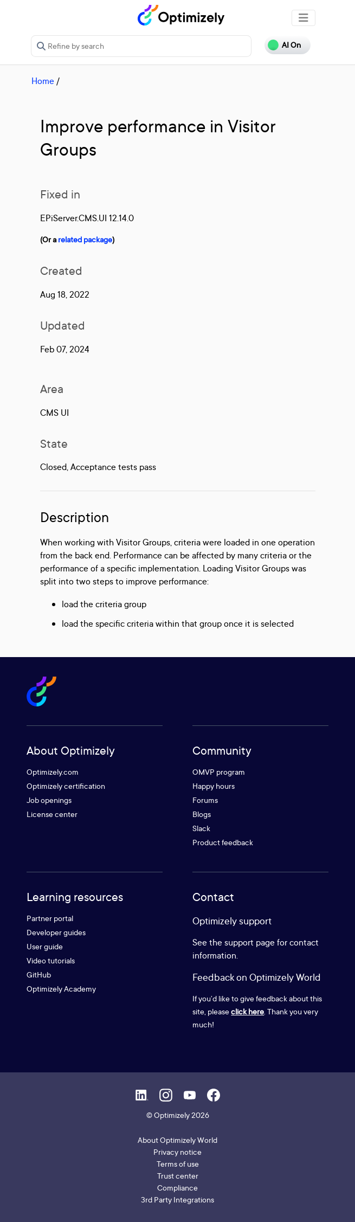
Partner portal (50, 918)
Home (42, 81)
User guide (45, 946)
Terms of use (178, 1164)
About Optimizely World (177, 1140)
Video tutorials (51, 960)
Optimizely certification (66, 786)
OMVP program (218, 772)
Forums (205, 800)
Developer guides (56, 932)
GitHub (39, 974)
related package (85, 239)
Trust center (177, 1175)
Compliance (177, 1187)
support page (249, 942)
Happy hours (213, 786)
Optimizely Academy (61, 988)
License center (52, 814)
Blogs (201, 814)
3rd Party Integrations (177, 1199)
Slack (201, 828)
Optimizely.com (53, 772)
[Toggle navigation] (303, 18)
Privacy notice (177, 1152)
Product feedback (222, 842)
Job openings (49, 800)
